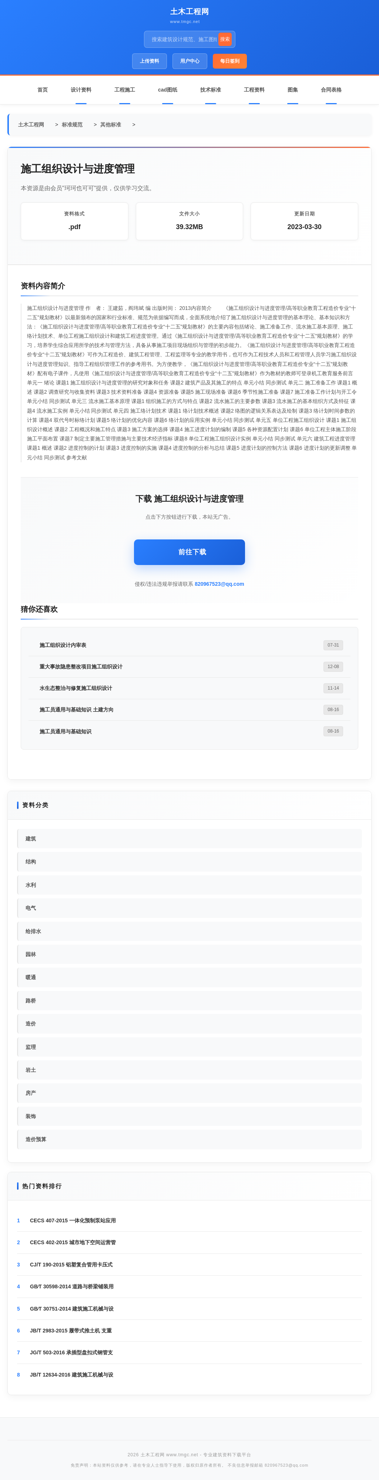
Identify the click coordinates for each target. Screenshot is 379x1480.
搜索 (225, 39)
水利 (31, 885)
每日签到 (229, 61)
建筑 (31, 839)
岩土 (31, 1070)
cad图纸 (167, 90)
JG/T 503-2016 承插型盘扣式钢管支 (71, 1352)
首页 (42, 90)
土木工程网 (189, 11)
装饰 (31, 1116)
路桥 (31, 1001)
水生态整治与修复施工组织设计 (76, 688)
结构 (31, 862)
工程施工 (124, 90)
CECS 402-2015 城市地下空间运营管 (73, 1242)
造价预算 (36, 1139)
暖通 (31, 977)
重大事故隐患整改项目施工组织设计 (81, 667)
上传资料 (149, 61)
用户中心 (189, 61)
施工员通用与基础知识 (65, 731)
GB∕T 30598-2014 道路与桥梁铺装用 (72, 1286)
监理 (31, 1047)
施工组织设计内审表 (63, 645)
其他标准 (110, 125)
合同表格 (331, 90)
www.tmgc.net (185, 21)
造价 (31, 1024)
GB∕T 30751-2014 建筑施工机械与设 (72, 1309)
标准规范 (72, 125)
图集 (293, 90)
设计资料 (81, 90)
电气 (31, 908)
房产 (31, 1093)
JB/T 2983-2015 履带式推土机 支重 (71, 1331)
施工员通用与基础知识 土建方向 (77, 710)
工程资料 (254, 90)
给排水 (33, 931)
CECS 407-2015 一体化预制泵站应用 (73, 1220)
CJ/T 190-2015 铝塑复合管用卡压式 (71, 1265)
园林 (31, 954)
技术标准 (210, 90)
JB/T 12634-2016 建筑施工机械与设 (71, 1375)
